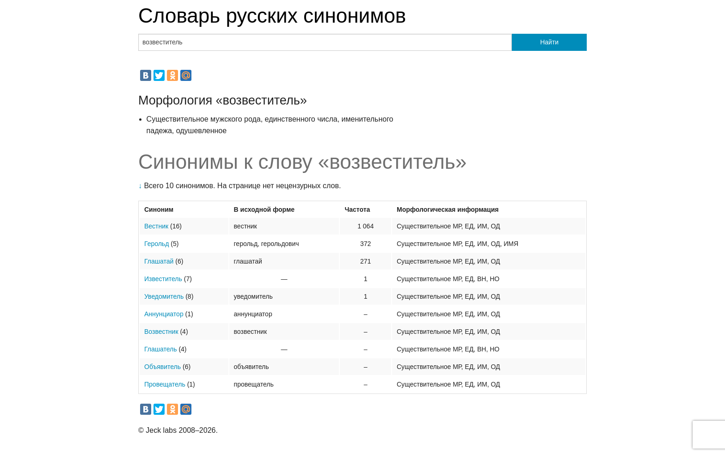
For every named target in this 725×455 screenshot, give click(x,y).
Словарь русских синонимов (272, 15)
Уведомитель (164, 296)
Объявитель (162, 366)
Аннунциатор (164, 314)
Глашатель (160, 349)
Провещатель (164, 384)
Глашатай (158, 261)
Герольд (156, 243)
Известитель (163, 279)
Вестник (156, 226)
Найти (549, 42)
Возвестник (161, 331)
